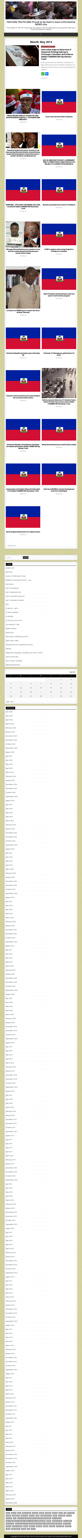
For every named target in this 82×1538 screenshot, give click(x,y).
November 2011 (11, 1410)
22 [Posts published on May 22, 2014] (51, 692)
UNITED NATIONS (12, 657)
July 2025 (9, 756)
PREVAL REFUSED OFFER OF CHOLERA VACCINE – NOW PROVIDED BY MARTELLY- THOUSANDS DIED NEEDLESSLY (23, 117)
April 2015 (9, 1244)
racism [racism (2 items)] (23, 1529)
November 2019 (11, 1031)
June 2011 (9, 1430)
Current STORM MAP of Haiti (15, 576)
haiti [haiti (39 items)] (14, 1518)
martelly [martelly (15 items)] (32, 1526)
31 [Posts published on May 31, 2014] (71, 696)
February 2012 (11, 1398)
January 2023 (10, 877)
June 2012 (9, 1382)
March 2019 (10, 1063)
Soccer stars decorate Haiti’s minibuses (59, 117)
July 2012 (9, 1378)
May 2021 (9, 958)
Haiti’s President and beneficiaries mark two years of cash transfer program (59, 295)
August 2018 (10, 1091)
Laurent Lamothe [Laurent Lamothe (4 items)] (17, 1526)
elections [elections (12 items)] (9, 1518)
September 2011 (11, 1418)
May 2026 (9, 716)
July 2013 (9, 1329)
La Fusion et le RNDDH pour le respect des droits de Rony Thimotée (23, 311)
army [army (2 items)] (19, 1513)
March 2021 (10, 966)
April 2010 (9, 1487)
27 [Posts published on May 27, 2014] (31, 696)
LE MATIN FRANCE (12, 612)
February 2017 (11, 1160)
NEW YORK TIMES (12, 641)
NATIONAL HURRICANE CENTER (17, 637)
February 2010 (11, 1495)
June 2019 (9, 1051)
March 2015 (10, 1248)
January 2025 (10, 780)
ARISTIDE (9, 572)
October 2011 (10, 1414)
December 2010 (11, 1454)
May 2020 (9, 1006)
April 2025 (9, 768)
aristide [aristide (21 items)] (14, 1513)
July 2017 (9, 1139)
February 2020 (11, 1018)
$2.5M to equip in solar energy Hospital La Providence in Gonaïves (58, 250)
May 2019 (9, 1055)
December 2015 (11, 1212)
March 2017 (10, 1156)
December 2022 (11, 881)
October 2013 (10, 1317)
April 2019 (9, 1059)
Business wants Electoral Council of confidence (59, 205)
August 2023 (10, 849)
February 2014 (11, 1301)
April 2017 (9, 1152)
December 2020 (11, 978)
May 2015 (9, 1240)
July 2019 (9, 1047)
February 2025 (11, 776)
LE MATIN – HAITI (12, 608)
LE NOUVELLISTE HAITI (14, 620)
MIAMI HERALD (11, 628)
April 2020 (9, 1010)
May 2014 (9, 1289)
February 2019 (11, 1067)
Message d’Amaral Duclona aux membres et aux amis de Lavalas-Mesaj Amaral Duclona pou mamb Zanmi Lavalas (23, 251)
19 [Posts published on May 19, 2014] (21, 692)
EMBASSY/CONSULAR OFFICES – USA (18, 580)
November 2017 (11, 1123)
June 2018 (9, 1099)
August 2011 (10, 1422)
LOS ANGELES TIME (12, 624)
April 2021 (9, 962)
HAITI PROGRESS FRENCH (15, 600)
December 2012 (11, 1357)
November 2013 (11, 1313)
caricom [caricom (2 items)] (55, 1513)
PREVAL (8, 649)
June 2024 (9, 809)
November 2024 (11, 788)
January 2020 (10, 1022)
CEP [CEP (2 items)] (65, 1513)
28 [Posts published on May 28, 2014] (41, 696)
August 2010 (10, 1470)
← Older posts (11, 545)
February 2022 (11, 922)
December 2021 (11, 930)
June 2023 (9, 857)
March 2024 (10, 821)
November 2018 (11, 1079)
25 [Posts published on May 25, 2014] (11, 696)
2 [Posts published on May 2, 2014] (61, 679)
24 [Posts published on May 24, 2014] (71, 692)
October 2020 (10, 986)
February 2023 (11, 873)
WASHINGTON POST (13, 665)
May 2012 (9, 1386)
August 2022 (10, 897)
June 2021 (9, 954)
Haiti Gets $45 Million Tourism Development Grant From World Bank (59, 490)
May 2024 (9, 813)
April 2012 (9, 1390)
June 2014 (9, 1285)
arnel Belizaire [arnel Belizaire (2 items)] (27, 1513)
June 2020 (9, 1002)
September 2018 (11, 1087)
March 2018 (10, 1107)
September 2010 (11, 1466)
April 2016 (9, 1196)
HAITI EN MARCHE (12, 588)
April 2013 (9, 1341)
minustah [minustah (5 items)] (38, 1526)
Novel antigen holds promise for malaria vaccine (23, 532)
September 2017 (11, 1131)
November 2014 (11, 1265)
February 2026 (11, 728)
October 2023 (10, 841)
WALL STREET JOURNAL (14, 661)
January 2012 (10, 1402)
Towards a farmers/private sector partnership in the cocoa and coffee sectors (23, 397)
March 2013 (10, 1345)
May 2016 (9, 1192)
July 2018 (9, 1095)
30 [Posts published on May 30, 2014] (61, 696)
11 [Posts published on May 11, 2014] (11, 688)
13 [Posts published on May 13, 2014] (31, 688)
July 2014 (9, 1281)
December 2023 (11, 833)
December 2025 (11, 736)
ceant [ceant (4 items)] (60, 1513)
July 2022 (9, 901)
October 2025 (10, 744)
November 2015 (11, 1216)
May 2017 (9, 1148)
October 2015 (10, 1220)
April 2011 (9, 1438)
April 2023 (9, 865)
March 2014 (10, 1297)
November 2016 (11, 1172)
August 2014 (10, 1277)
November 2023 (11, 837)
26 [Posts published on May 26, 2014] (21, 696)
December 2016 (11, 1168)
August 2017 (10, 1135)
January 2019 (10, 1071)
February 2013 (11, 1349)
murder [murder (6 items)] (45, 1526)
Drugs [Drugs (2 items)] (55, 1516)
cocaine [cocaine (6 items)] (8, 1516)
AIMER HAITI (10, 568)
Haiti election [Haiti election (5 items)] (10, 1524)
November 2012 (11, 1361)
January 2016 (10, 1208)
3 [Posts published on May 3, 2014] (71, 679)
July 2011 (9, 1426)
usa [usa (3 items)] (28, 1529)
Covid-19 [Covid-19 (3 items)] (32, 1516)
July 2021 (9, 950)
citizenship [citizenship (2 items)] (71, 1513)
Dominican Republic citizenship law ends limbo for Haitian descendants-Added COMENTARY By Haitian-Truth (23, 446)
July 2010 (9, 1474)
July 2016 (9, 1184)
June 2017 (9, 1144)
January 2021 (10, 974)
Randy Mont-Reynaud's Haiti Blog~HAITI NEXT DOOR (24, 653)
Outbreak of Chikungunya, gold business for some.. (58, 354)
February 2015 (11, 1252)
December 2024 (11, 784)
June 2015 (9, 1236)
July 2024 (9, 804)
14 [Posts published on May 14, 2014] (41, 688)
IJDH (7, 604)
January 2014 (10, 1305)
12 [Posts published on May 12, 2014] (21, 688)
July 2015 (9, 1232)
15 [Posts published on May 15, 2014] (51, 688)
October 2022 (10, 889)
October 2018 (10, 1083)
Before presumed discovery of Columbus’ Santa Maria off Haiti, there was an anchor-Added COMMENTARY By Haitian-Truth (59, 402)
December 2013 (11, 1309)
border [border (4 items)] (42, 1513)
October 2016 (10, 1176)
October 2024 (10, 792)
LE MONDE (9, 616)
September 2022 (11, 893)
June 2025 (9, 760)
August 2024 (10, 800)
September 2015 (11, 1224)
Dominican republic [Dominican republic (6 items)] (46, 1516)
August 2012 (10, 1374)
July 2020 (9, 998)
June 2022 (9, 905)
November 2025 (11, 740)
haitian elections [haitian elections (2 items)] (57, 1521)
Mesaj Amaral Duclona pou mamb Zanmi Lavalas (59, 444)
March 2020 (10, 1014)
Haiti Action (9, 584)
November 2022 (11, 885)
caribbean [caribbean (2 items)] (48, 1513)
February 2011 (11, 1446)
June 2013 (9, 1333)
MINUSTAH (10, 632)
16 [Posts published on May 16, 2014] (61, 688)
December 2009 (11, 1503)
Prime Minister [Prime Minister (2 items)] (16, 1529)
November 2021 (11, 934)
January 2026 (10, 732)
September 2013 (11, 1321)
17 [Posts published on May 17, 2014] (71, 688)
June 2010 (9, 1479)
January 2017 (10, 1164)
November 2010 (11, 1458)
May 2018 (9, 1103)
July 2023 (9, 853)
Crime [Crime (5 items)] (37, 1516)
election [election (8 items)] (69, 1516)
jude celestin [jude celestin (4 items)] (67, 1524)
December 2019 (11, 1026)
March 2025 (10, 772)
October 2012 (10, 1366)
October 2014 (10, 1269)
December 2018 (11, 1075)
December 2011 (11, 1406)
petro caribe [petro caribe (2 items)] (60, 1526)
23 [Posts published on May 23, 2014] (61, 692)
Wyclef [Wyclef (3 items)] (33, 1529)
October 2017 (10, 1127)
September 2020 (11, 990)
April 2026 (9, 720)
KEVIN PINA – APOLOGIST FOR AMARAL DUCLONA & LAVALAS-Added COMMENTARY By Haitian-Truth (23, 207)
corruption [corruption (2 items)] (24, 1516)
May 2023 (9, 861)
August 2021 (10, 946)
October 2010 (10, 1462)
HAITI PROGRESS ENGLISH (15, 596)
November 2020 (11, 982)
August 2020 (10, 994)
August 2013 (10, 1325)
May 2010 (9, 1483)
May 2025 (9, 764)
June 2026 (9, 712)
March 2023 (10, 869)
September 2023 (11, 845)
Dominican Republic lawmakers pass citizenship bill (23, 354)
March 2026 (10, 724)
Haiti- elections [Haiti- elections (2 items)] (57, 1518)
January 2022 (10, 926)
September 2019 (11, 1039)
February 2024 (11, 825)
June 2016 (9, 1188)
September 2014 (11, 1273)
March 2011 (10, 1442)
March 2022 (10, 917)
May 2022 (9, 909)
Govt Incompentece (48, 46)
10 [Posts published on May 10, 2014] (71, 684)
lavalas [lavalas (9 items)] (26, 1526)
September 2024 (11, 796)
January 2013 (10, 1353)
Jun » (12, 702)
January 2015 (10, 1257)
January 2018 (10, 1115)
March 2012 (10, 1394)
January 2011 (10, 1450)
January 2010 (10, 1499)
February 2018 (11, 1111)
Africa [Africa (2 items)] (8, 1513)
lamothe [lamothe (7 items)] (8, 1526)
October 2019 (10, 1035)
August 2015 (10, 1228)
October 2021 (10, 938)
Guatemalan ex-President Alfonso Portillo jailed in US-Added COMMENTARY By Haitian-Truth (23, 490)
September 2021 (11, 942)
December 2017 (11, 1119)
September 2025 (11, 748)
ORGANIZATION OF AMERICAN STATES (19, 645)
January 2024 (10, 829)
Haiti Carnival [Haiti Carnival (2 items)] (67, 1521)
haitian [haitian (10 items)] (49, 1521)
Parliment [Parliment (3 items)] (52, 1526)
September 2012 (11, 1370)
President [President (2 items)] (68, 1526)
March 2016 (10, 1200)
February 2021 (11, 970)
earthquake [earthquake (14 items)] (62, 1516)
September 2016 (11, 1180)
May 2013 (9, 1337)
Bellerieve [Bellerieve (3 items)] (35, 1513)
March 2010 (10, 1491)
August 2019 (10, 1043)
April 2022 (9, 913)
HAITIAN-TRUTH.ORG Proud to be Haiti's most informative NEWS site (41, 23)
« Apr (7, 702)
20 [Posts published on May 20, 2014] (31, 692)
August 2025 (10, 752)
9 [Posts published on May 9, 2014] (61, 684)
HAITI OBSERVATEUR (13, 592)
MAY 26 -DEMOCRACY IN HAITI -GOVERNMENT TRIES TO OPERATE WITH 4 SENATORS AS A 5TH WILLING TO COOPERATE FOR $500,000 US (59, 162)
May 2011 (9, 1434)
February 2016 (11, 1204)
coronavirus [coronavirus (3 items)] (15, 1516)
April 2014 (9, 1293)
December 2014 (11, 1261)
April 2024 (9, 817)
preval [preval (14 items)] (8, 1529)
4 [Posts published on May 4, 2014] (10, 684)
